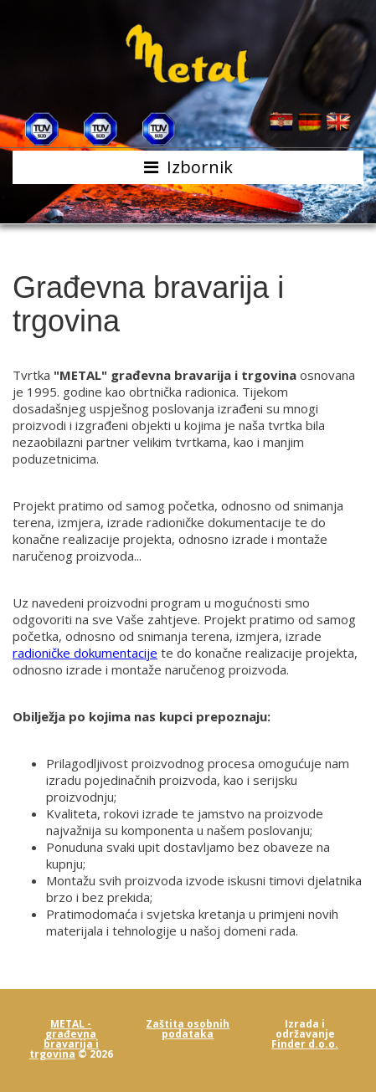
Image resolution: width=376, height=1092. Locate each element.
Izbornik (200, 167)
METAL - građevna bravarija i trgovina (64, 1039)
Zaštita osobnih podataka (187, 1029)
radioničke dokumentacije (85, 652)
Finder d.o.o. (304, 1044)
